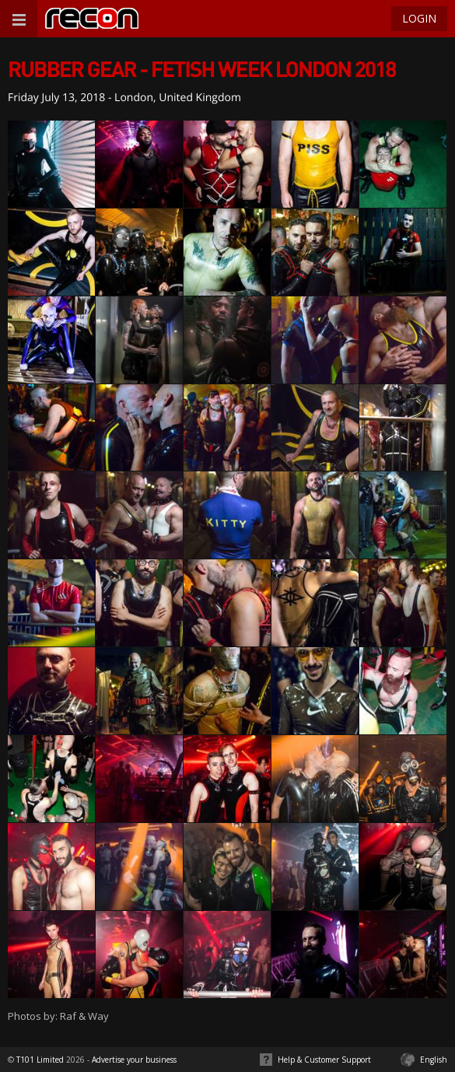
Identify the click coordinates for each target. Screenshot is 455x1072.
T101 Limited (40, 1059)
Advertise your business (134, 1059)
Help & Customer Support (324, 1059)
